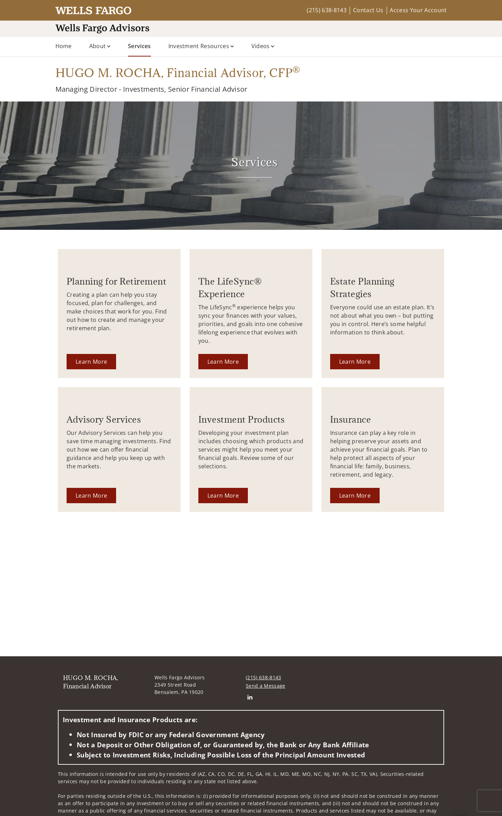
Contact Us (368, 10)
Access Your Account (418, 10)
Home (63, 46)
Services (139, 45)
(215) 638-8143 (326, 10)
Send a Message (265, 685)
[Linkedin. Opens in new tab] (250, 697)
